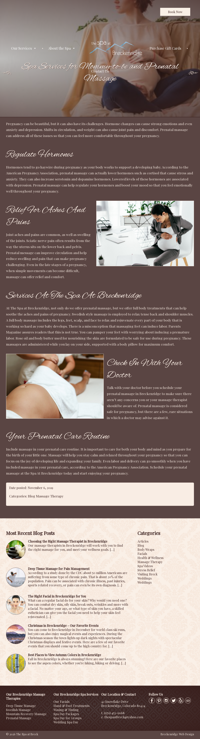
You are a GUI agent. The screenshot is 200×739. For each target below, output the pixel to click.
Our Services (24, 48)
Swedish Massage (18, 710)
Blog (31, 496)
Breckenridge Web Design (177, 734)
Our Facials (62, 702)
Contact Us (100, 71)
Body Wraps (146, 549)
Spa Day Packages (66, 714)
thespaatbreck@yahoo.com (123, 717)
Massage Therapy (49, 496)
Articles (143, 541)
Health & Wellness (150, 558)
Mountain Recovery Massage (26, 714)
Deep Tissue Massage (21, 706)
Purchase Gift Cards (165, 48)
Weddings (145, 578)
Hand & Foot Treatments (71, 706)
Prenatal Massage (18, 718)
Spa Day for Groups (67, 718)
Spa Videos (145, 566)
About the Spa (61, 48)
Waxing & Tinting (66, 710)
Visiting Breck (147, 574)
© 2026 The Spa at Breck (22, 734)
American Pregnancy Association (122, 467)
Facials (142, 554)
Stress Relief (146, 570)
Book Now (175, 12)
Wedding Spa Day (66, 722)
